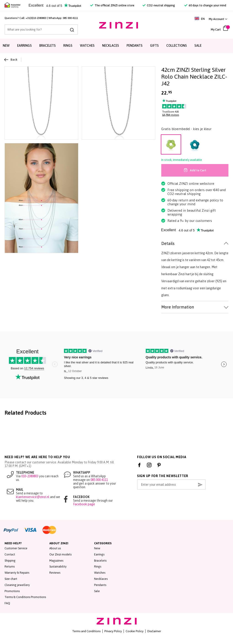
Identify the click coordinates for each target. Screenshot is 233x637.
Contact (10, 554)
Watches (87, 45)
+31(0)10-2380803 (36, 18)
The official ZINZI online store (112, 5)
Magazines (56, 560)
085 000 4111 (70, 18)
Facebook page (84, 504)
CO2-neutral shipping (159, 5)
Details (168, 243)
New (6, 45)
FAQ (7, 603)
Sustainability (57, 566)
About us (55, 548)
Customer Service (16, 548)
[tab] (194, 244)
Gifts (154, 45)
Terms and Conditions (86, 631)
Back (11, 60)
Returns (10, 566)
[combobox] (41, 29)
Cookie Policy (134, 631)
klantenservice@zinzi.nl (32, 497)
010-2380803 (29, 476)
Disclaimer (154, 631)
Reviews (54, 572)
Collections (176, 45)
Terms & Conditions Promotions (25, 597)
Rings (67, 45)
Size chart (11, 578)
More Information (177, 307)
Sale (197, 45)
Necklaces (110, 45)
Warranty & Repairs (17, 572)
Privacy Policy (113, 631)
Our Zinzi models (60, 554)
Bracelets (47, 45)
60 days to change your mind (205, 5)
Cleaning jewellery (17, 585)
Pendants (135, 45)
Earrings (24, 45)
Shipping (10, 560)
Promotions (12, 591)
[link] (218, 19)
